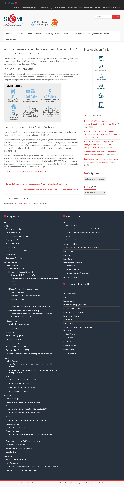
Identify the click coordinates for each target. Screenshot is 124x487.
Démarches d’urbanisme (17, 268)
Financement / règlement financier (75, 312)
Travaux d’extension (18, 299)
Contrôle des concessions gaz (18, 324)
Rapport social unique (73, 239)
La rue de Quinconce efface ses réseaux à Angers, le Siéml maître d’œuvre (35, 183)
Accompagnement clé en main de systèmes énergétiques (26, 420)
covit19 (66, 297)
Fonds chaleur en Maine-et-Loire (17, 427)
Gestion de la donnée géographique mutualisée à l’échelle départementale (32, 466)
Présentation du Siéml (13, 229)
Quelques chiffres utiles (14, 258)
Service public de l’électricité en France (24, 275)
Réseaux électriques (13, 265)
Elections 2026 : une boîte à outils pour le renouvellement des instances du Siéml (101, 123)
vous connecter (20, 203)
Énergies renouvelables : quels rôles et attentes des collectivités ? (51, 189)
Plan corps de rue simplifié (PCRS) (17, 459)
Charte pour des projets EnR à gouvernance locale (23, 441)
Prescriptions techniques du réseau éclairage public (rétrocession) (29, 353)
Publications (72, 7)
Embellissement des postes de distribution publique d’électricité (33, 306)
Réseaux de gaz (11, 321)
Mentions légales (77, 483)
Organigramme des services (16, 240)
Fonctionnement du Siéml (72, 316)
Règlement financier (13, 243)
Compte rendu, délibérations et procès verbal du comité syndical (100, 153)
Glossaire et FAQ (46, 7)
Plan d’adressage (12, 463)
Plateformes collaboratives (89, 7)
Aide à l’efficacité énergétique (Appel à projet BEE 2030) (27, 409)
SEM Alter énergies (12, 452)
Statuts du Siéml (71, 225)
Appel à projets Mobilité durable (17, 391)
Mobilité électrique (12, 361)
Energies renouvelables (71, 308)
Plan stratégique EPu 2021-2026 (17, 350)
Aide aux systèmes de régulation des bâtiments (24, 412)
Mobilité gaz (10, 377)
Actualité (66, 289)
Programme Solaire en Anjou (16, 444)
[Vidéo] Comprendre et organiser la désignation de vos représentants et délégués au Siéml (99, 144)
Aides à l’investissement (14, 406)
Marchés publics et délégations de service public (83, 247)
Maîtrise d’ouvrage (17, 292)
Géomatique (11, 38)
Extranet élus (70, 265)
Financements (11, 247)
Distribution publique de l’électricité (20, 272)
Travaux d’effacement (18, 303)
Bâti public (79, 33)
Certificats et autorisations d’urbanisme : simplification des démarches (101, 161)
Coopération (10, 254)
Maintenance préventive (14, 339)
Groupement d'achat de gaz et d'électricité (78, 327)
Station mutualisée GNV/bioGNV (19, 383)
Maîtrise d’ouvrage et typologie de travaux (23, 289)
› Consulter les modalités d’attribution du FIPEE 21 (25, 171)
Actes (16, 7)
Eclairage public (53, 33)
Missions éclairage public (14, 335)
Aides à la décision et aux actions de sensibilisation (23, 402)
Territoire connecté (70, 353)
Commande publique (29, 7)
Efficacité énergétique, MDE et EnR (75, 304)
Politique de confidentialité (93, 483)
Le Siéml (19, 33)
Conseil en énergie (12, 398)
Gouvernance (68, 323)
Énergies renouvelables (98, 33)
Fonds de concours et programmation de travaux (83, 232)
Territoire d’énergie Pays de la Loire (78, 273)
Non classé (67, 342)
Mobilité (67, 33)
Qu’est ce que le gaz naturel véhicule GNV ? (23, 380)
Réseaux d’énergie (35, 33)
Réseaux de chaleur (13, 328)
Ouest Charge (70, 334)
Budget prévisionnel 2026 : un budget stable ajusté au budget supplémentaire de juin (102, 134)
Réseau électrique (69, 345)
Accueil (9, 33)
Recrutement (60, 7)
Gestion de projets (72, 269)
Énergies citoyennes (13, 431)
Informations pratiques (111, 7)
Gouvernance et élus (13, 232)
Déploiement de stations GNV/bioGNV (21, 387)
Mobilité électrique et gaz (72, 331)
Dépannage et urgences (14, 343)
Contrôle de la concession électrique (23, 284)
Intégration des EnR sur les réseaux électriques (24, 310)
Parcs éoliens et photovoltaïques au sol (19, 448)
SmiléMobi (69, 337)
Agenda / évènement (70, 293)
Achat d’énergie (11, 416)
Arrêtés (68, 236)
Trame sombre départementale (17, 346)
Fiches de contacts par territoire (17, 236)
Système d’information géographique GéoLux (22, 470)
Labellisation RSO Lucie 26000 (16, 250)
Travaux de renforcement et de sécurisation (26, 295)
